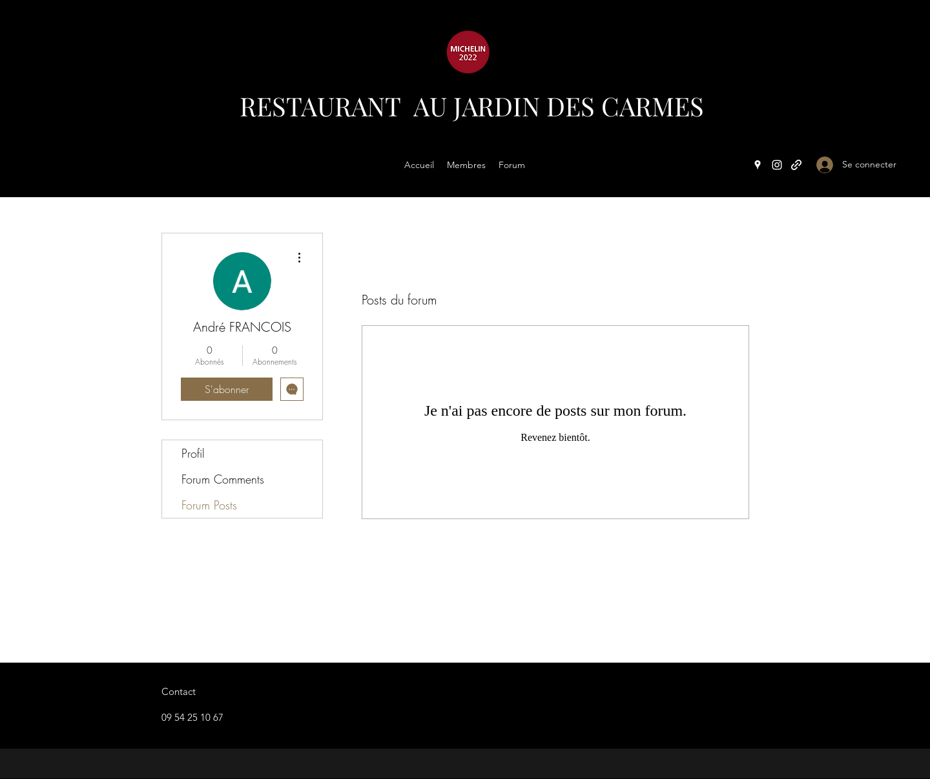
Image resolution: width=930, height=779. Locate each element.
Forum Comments (222, 479)
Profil (193, 453)
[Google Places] (757, 164)
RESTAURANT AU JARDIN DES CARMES (472, 106)
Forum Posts (209, 505)
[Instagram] (776, 164)
